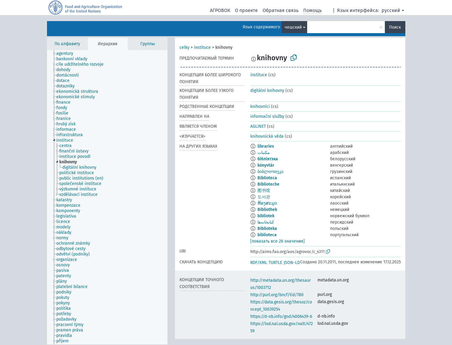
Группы (147, 43)
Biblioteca (267, 177)
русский (391, 10)
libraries (265, 146)
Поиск (395, 27)
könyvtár (265, 165)
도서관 (263, 196)
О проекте (246, 10)
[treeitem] (67, 53)
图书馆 (263, 190)
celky (184, 47)
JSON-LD (292, 262)
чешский (293, 27)
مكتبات (263, 152)
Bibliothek (267, 209)
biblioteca (267, 234)
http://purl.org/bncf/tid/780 (277, 294)
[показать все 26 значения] (277, 241)
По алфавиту (67, 43)
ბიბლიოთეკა (270, 171)
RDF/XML (258, 262)
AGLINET (258, 126)
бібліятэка (267, 159)
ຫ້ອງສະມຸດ (267, 203)
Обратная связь (280, 10)
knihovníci (260, 106)
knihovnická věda (267, 136)
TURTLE (275, 262)
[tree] (107, 197)
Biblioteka (267, 228)
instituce (202, 47)
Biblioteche (268, 184)
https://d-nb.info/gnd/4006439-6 (281, 316)
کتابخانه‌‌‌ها (265, 222)
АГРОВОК (220, 10)
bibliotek (265, 215)
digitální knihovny (267, 90)
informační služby (267, 116)
